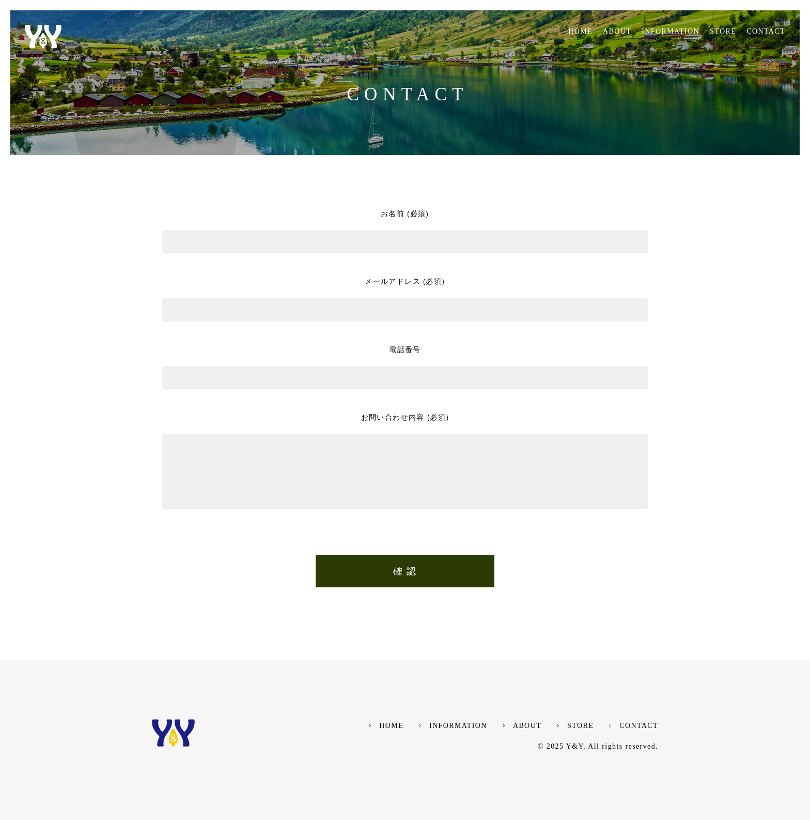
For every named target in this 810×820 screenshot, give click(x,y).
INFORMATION (670, 31)
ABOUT (617, 31)
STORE (723, 31)
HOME (580, 31)
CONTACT (765, 31)
